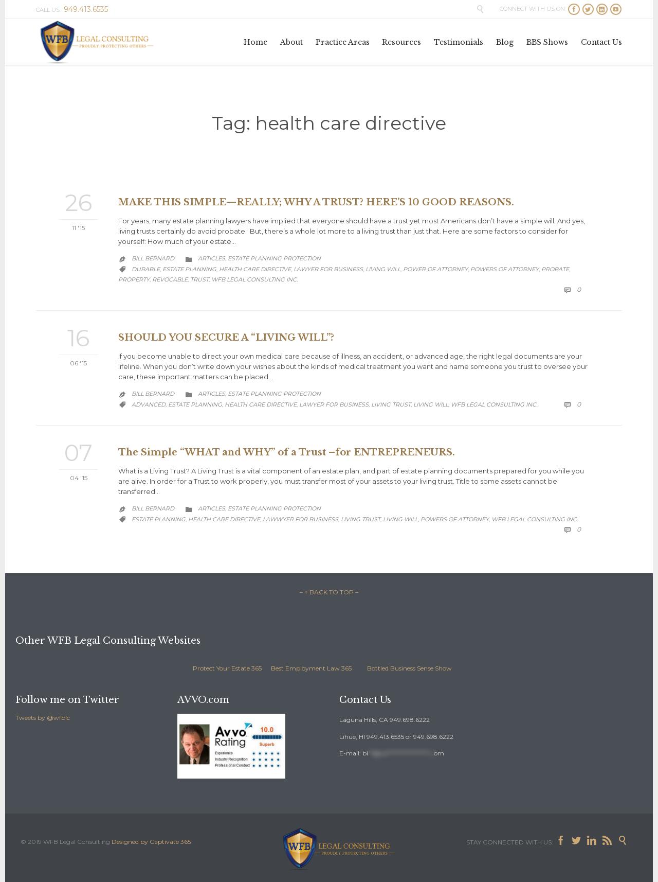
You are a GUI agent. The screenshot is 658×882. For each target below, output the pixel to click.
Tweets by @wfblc (42, 717)
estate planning (189, 269)
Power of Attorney (435, 269)
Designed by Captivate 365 (151, 841)
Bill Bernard (153, 258)
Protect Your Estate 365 (227, 668)
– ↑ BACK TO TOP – (329, 592)
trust (199, 279)
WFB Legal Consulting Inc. (254, 279)
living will (382, 269)
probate (555, 269)
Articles (211, 258)
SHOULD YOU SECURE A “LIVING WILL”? (226, 337)
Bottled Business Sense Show (409, 668)
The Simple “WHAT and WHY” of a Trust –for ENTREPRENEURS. (286, 452)
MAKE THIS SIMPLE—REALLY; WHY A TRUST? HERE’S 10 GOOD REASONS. (316, 202)
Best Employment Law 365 (311, 668)
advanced (149, 404)
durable (146, 269)
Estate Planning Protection (274, 258)
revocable (170, 279)
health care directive (255, 269)
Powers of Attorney (504, 269)
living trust (391, 404)
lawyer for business (328, 269)
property (134, 279)
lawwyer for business (300, 519)
